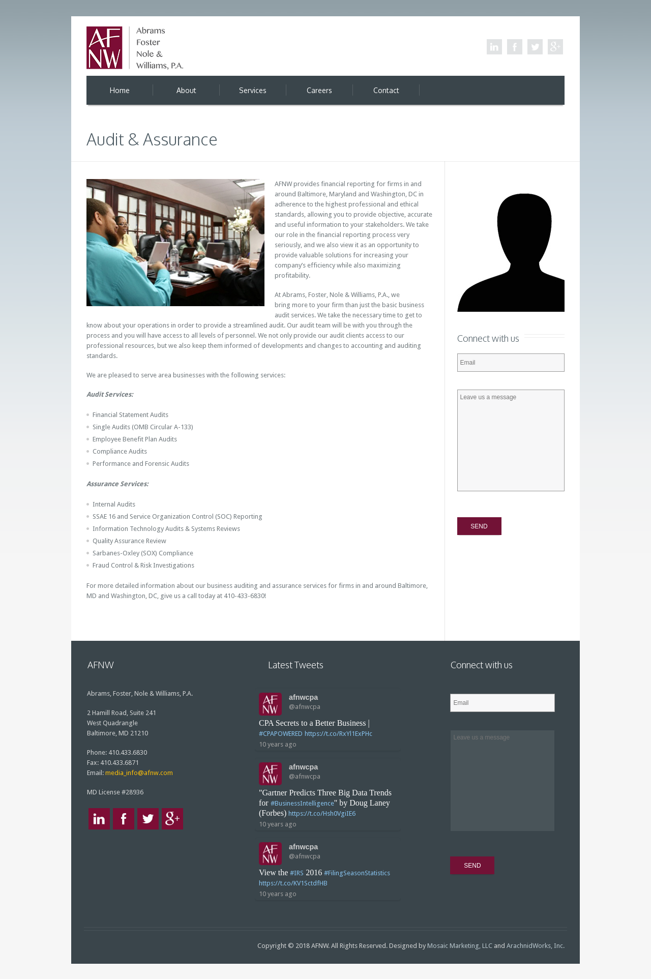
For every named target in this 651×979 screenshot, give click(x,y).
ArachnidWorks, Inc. (536, 946)
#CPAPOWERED (281, 733)
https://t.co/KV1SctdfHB (293, 883)
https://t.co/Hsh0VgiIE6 (322, 813)
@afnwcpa (304, 706)
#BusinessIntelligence (302, 803)
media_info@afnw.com (139, 773)
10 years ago (278, 744)
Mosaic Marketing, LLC (459, 946)
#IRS (297, 873)
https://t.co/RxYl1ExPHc (338, 733)
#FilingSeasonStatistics (357, 873)
